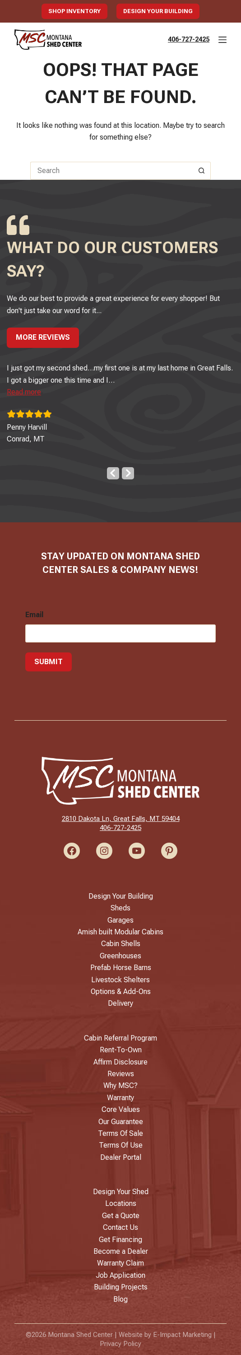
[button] (24, 392)
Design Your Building (158, 11)
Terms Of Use (121, 1145)
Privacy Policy (120, 1344)
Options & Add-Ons (121, 991)
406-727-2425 (188, 39)
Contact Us (120, 1227)
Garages (120, 920)
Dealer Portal (120, 1157)
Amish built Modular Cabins (120, 932)
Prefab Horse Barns (120, 967)
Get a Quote (120, 1215)
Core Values (121, 1109)
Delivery (120, 1003)
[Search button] (202, 171)
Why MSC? (120, 1085)
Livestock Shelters (120, 979)
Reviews (120, 1073)
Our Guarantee (120, 1121)
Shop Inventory (74, 11)
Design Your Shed (120, 1191)
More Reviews (43, 337)
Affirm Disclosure (120, 1062)
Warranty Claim (120, 1263)
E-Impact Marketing (182, 1335)
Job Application (120, 1275)
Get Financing (120, 1239)
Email (34, 614)
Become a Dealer (120, 1251)
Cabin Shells (120, 943)
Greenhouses (120, 956)
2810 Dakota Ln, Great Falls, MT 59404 (121, 819)
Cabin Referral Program (120, 1038)
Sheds (120, 908)
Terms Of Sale (120, 1133)
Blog (120, 1299)
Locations (120, 1203)
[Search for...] (111, 171)
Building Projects (121, 1287)
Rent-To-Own (121, 1050)
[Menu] (222, 40)
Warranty (120, 1097)
